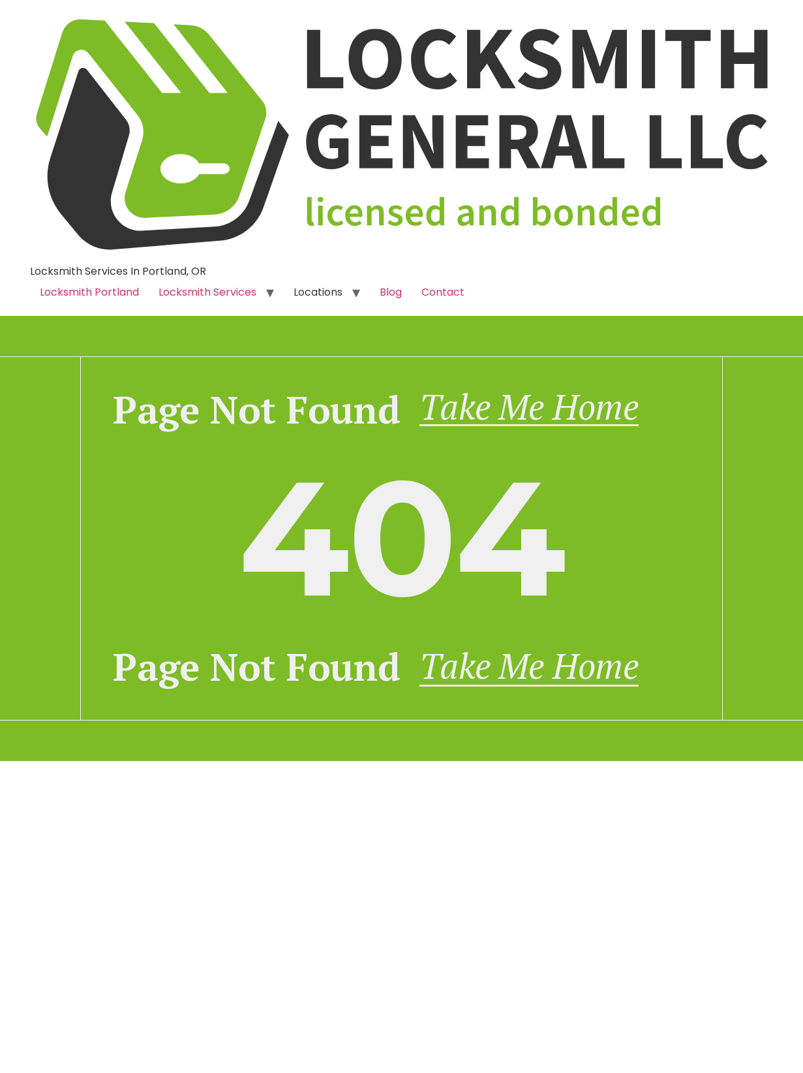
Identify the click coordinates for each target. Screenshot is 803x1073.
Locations (318, 292)
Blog (391, 292)
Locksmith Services (207, 292)
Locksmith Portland (89, 292)
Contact (442, 292)
